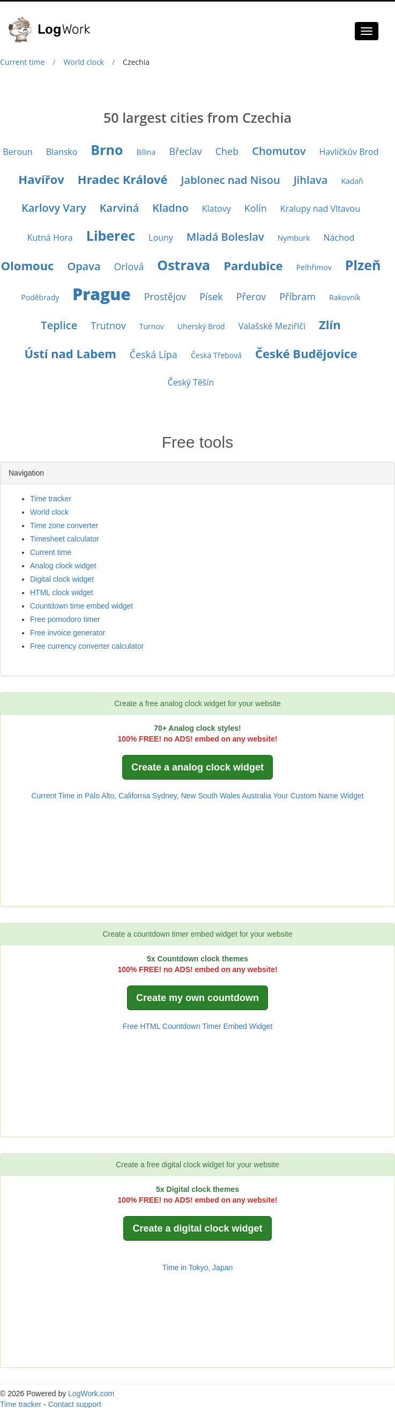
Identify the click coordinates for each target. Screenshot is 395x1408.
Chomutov (278, 151)
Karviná (119, 208)
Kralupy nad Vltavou (320, 208)
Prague (101, 294)
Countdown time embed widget (81, 606)
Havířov (41, 179)
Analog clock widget (63, 565)
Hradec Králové (123, 179)
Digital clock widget (62, 579)
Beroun (18, 152)
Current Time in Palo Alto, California (90, 795)
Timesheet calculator (64, 539)
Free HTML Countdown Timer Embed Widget (198, 1026)
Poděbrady (40, 297)
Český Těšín (191, 382)
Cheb (227, 151)
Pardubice (252, 265)
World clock (83, 62)
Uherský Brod (201, 326)
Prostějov (165, 296)
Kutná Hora (50, 237)
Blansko (62, 152)
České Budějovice (306, 353)
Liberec (110, 235)
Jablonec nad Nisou (230, 180)
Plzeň (363, 265)
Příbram (297, 296)
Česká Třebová (216, 355)
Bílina (145, 152)
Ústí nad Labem (70, 353)
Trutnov (108, 325)
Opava (83, 266)
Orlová (129, 266)
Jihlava (311, 180)
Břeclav (185, 151)
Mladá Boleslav (225, 236)
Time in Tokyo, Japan (197, 1267)
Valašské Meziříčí (272, 326)
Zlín (330, 324)
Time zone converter (64, 525)
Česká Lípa (153, 354)
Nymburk (294, 238)
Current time (22, 62)
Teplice (59, 325)
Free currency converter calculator (87, 646)
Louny (160, 237)
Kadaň (352, 181)
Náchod (338, 237)
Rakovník (345, 297)
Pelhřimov (314, 267)
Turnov (151, 326)
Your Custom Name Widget (318, 795)
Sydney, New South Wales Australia (211, 795)
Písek (211, 296)
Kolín (255, 208)
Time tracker (50, 498)
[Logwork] (53, 22)
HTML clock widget (61, 592)
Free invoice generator (67, 632)
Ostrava (183, 265)
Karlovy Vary (53, 208)
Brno (107, 149)
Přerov (251, 296)
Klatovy (216, 208)
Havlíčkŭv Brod (348, 152)
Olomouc (27, 265)
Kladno (170, 208)
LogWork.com (91, 1393)
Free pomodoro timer (65, 619)
